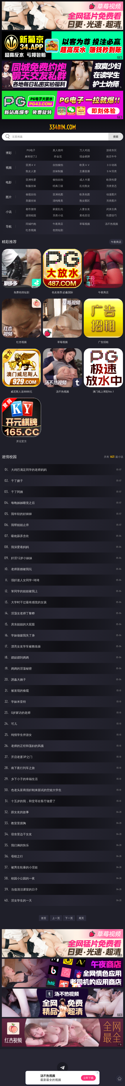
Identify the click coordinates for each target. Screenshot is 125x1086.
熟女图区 (85, 200)
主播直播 (85, 171)
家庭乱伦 (58, 209)
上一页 (56, 918)
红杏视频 (31, 230)
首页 (43, 918)
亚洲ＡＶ (31, 165)
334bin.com (62, 127)
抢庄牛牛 (111, 156)
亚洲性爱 (31, 179)
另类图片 (111, 200)
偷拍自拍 (58, 179)
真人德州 (58, 150)
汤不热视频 (111, 224)
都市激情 (31, 209)
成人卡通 (85, 179)
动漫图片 (111, 194)
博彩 (9, 153)
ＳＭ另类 (111, 171)
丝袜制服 (58, 171)
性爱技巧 (111, 215)
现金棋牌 (85, 156)
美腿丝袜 (31, 200)
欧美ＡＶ (85, 165)
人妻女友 (85, 209)
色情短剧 (58, 230)
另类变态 (111, 186)
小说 (9, 212)
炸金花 (58, 156)
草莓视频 (85, 224)
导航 (9, 226)
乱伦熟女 (85, 186)
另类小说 (58, 215)
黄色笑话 (85, 215)
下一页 (69, 918)
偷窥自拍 (31, 194)
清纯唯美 (58, 200)
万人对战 (85, 150)
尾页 (81, 918)
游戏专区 (111, 150)
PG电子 (31, 150)
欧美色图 (85, 194)
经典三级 (58, 186)
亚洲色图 (58, 194)
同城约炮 (31, 224)
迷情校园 (31, 215)
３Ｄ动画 (111, 165)
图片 (9, 197)
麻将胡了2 (31, 156)
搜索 (115, 136)
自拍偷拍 (58, 165)
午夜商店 (58, 224)
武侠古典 (111, 209)
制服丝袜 (31, 186)
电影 (9, 182)
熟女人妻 (31, 171)
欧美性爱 (111, 179)
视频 (9, 168)
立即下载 (88, 1078)
